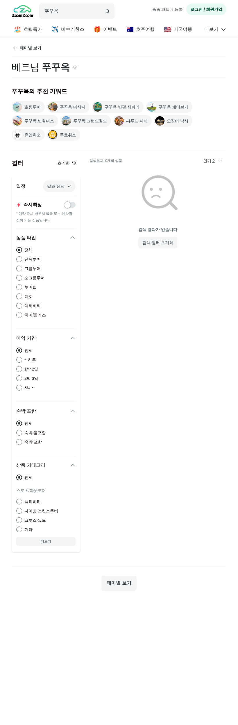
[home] (22, 11)
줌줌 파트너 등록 (167, 9)
